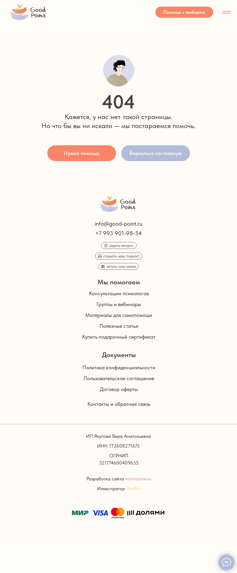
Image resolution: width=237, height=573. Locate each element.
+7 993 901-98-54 (118, 233)
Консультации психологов (119, 293)
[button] (184, 12)
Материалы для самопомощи (118, 315)
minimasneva (138, 478)
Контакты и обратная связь (118, 404)
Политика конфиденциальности (118, 367)
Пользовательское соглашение (118, 378)
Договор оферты (119, 389)
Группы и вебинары (118, 304)
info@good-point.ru (118, 223)
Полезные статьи (118, 326)
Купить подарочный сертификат (118, 337)
